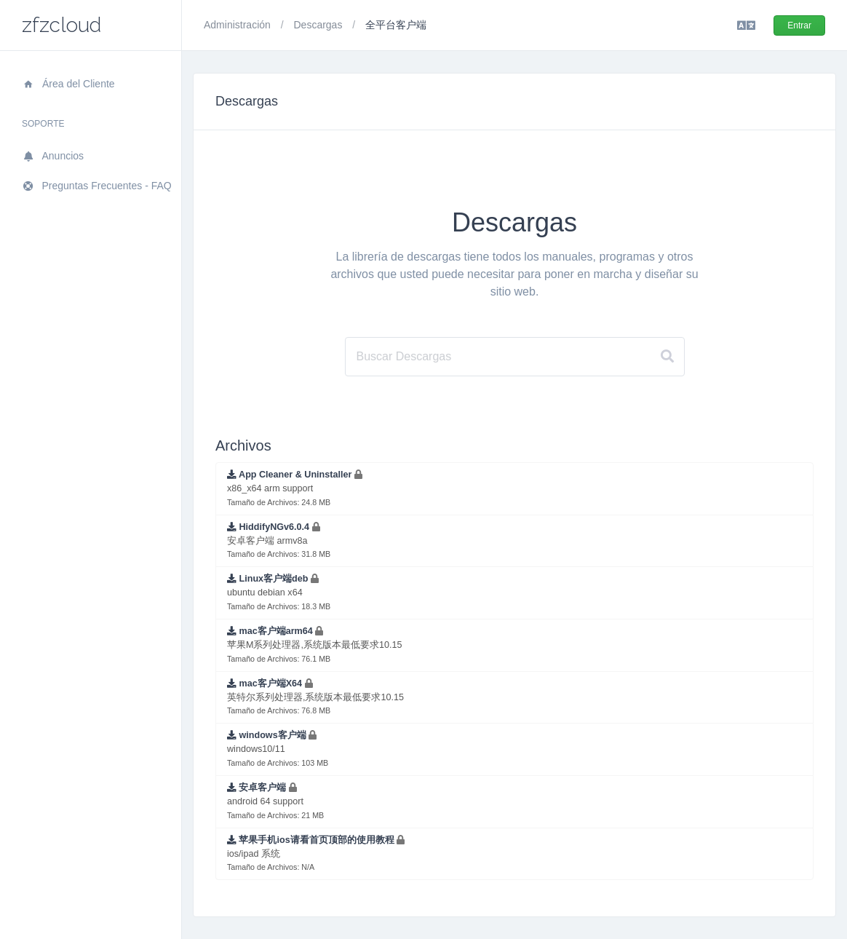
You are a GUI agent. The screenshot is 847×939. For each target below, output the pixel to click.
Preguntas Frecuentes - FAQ (97, 185)
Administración (239, 25)
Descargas (319, 25)
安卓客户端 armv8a (278, 540)
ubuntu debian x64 (278, 592)
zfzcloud (61, 25)
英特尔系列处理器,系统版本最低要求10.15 (315, 697)
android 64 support (275, 801)
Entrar (799, 25)
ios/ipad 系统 (316, 853)
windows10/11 (277, 748)
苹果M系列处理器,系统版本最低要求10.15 (314, 644)
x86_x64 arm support (294, 488)
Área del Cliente (68, 84)
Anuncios (53, 156)
